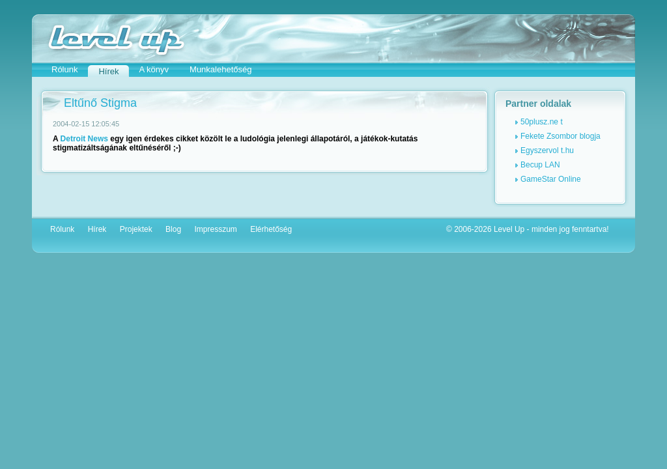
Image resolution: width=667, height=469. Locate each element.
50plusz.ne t (541, 121)
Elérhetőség (271, 229)
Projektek (136, 229)
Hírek (97, 229)
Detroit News (84, 138)
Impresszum (215, 229)
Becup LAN (540, 164)
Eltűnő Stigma (100, 102)
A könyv (154, 69)
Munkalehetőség (220, 69)
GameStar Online (550, 179)
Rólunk (64, 69)
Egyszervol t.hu (547, 150)
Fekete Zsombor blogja (560, 136)
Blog (173, 229)
